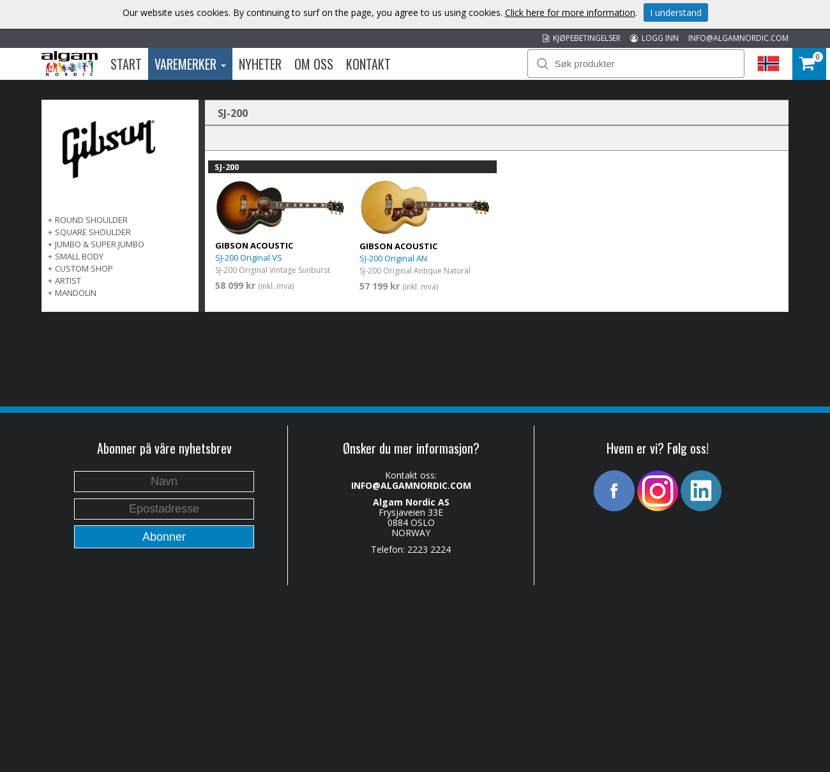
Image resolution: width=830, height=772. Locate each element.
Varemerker (190, 63)
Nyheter (260, 63)
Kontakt (368, 63)
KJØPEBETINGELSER (582, 38)
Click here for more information (570, 12)
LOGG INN (654, 38)
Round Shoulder (91, 220)
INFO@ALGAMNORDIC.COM (738, 38)
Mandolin (75, 292)
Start (126, 63)
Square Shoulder (93, 232)
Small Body (79, 256)
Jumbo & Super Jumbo (99, 244)
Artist (68, 280)
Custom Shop (84, 268)
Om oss (313, 63)
